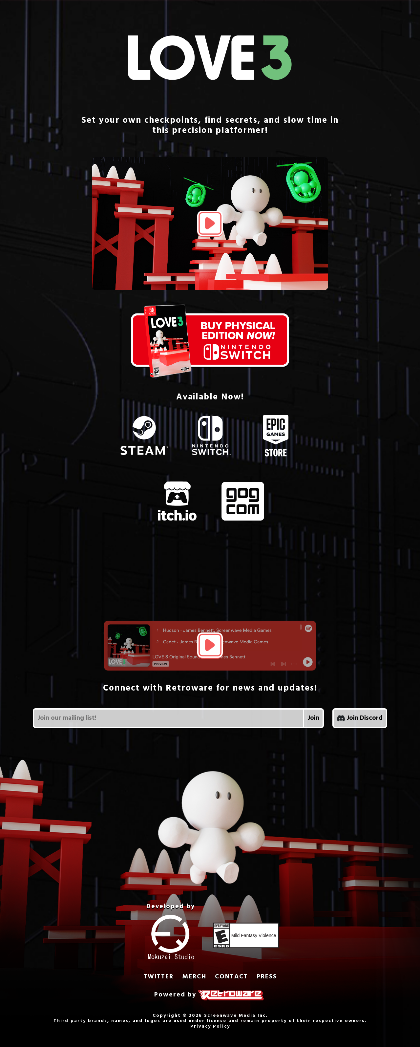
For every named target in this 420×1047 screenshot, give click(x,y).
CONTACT (231, 977)
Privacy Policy (210, 1026)
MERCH (194, 977)
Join (313, 718)
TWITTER (158, 977)
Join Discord (360, 718)
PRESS (267, 977)
